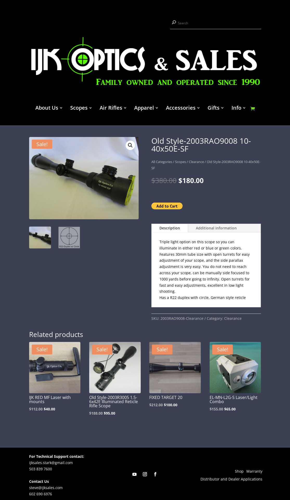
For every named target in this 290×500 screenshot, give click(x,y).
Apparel (144, 108)
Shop (239, 472)
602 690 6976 (40, 493)
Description (169, 228)
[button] (130, 145)
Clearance (196, 161)
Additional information (216, 228)
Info (236, 108)
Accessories (181, 108)
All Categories (161, 161)
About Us (46, 108)
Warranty (254, 472)
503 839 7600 (40, 468)
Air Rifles (111, 108)
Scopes (79, 108)
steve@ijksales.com (46, 487)
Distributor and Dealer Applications (231, 479)
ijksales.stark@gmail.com (51, 462)
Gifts (214, 108)
